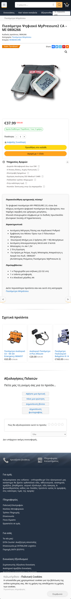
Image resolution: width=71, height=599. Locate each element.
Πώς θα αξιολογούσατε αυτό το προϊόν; (27, 424)
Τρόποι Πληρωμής (11, 512)
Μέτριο (55, 424)
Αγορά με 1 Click (35, 153)
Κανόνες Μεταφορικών (13, 509)
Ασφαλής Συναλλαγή (16, 142)
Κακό (52, 424)
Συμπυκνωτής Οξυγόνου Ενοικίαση (19, 564)
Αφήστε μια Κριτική (35, 393)
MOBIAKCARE (15, 40)
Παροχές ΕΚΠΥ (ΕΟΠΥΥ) (13, 549)
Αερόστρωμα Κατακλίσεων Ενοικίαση (20, 572)
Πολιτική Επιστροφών (13, 505)
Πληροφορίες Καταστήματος (51, 459)
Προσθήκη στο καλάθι (36, 147)
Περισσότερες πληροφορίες (14, 589)
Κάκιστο (49, 424)
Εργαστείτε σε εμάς (11, 523)
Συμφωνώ (57, 594)
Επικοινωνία (8, 516)
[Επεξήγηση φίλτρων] (38, 166)
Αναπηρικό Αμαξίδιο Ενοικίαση (17, 568)
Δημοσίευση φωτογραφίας (35, 411)
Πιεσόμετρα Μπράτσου (21, 37)
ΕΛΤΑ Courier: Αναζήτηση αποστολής (19, 542)
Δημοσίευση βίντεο (35, 404)
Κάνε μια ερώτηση (35, 398)
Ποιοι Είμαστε (9, 519)
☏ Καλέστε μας (59, 13)
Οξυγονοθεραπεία (49, 12)
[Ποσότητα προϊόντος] (20, 137)
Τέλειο (62, 424)
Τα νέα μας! (8, 538)
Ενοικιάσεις (9, 12)
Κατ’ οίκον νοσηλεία (27, 12)
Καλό (59, 424)
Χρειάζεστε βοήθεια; (20, 459)
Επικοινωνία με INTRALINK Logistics (19, 545)
